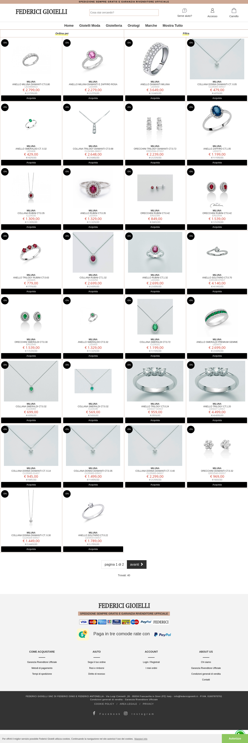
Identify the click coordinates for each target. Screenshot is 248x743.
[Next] (137, 564)
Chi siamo (206, 662)
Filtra (186, 33)
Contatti (206, 679)
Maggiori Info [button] (140, 739)
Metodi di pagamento (42, 668)
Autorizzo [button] (235, 738)
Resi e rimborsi (96, 668)
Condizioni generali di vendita (206, 674)
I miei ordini (151, 668)
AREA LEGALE (128, 704)
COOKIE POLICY (104, 704)
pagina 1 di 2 (114, 564)
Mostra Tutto (173, 25)
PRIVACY (148, 704)
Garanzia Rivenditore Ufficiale (42, 662)
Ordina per (62, 33)
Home (69, 25)
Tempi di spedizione (42, 674)
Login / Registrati (151, 662)
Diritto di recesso (96, 674)
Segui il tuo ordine (97, 662)
